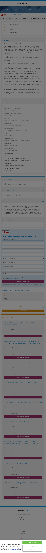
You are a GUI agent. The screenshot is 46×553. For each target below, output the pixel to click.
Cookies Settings (32, 550)
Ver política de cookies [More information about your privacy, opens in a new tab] (15, 549)
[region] (23, 546)
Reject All (32, 546)
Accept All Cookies (32, 542)
